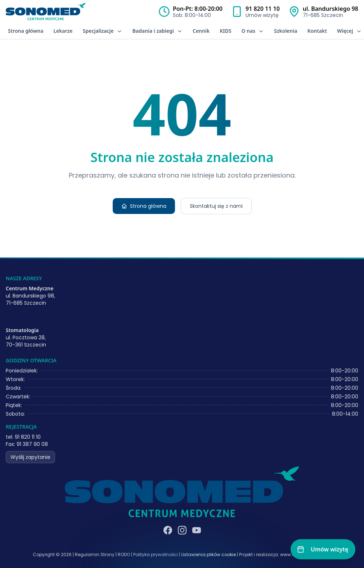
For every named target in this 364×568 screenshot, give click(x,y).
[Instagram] (182, 530)
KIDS (225, 30)
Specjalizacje (102, 30)
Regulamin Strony (94, 554)
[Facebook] (167, 530)
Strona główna (25, 30)
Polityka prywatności (155, 554)
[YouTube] (196, 530)
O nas (252, 30)
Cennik (201, 30)
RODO (124, 554)
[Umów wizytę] (323, 549)
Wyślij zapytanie (30, 457)
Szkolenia (285, 30)
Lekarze (62, 30)
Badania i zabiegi (157, 30)
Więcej (349, 30)
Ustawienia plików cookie (208, 555)
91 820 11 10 (263, 9)
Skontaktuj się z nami (216, 206)
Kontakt (317, 30)
